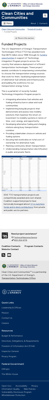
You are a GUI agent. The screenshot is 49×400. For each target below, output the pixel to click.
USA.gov (6, 369)
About (33, 23)
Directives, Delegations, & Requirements (20, 341)
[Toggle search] (45, 15)
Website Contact (10, 249)
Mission (5, 313)
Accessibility (21, 386)
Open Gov (6, 386)
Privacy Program (9, 356)
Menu (7, 23)
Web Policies (30, 389)
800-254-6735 (19, 240)
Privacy (34, 386)
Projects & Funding (35, 29)
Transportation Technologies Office (19, 278)
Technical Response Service (24, 237)
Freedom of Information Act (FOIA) (18, 346)
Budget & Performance (12, 336)
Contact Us (7, 318)
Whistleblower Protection (13, 395)
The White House (10, 374)
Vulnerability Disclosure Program (16, 392)
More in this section (24, 38)
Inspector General (10, 351)
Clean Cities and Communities (17, 15)
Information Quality (11, 389)
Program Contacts (34, 246)
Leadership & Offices (11, 307)
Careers (5, 323)
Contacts (43, 23)
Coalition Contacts (11, 246)
